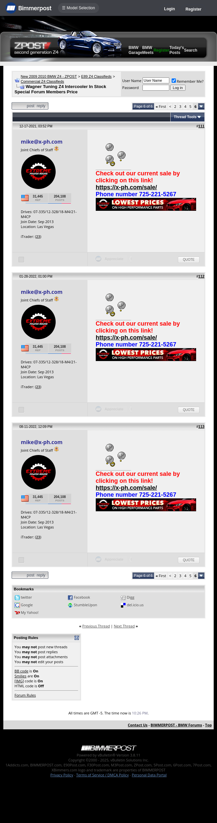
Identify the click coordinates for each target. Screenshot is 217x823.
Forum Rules (25, 695)
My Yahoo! (29, 612)
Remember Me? (188, 81)
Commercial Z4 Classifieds (42, 81)
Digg (131, 597)
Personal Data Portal (149, 774)
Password (130, 87)
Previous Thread (96, 625)
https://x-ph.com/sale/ (126, 187)
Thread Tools (185, 117)
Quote (188, 259)
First (161, 106)
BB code (21, 670)
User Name (131, 80)
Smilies (21, 675)
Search (190, 50)
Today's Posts (176, 50)
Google (27, 604)
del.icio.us (135, 604)
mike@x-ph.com (42, 141)
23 (38, 236)
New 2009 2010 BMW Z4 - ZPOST (49, 76)
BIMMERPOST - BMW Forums (176, 724)
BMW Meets (147, 50)
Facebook (82, 597)
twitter (26, 597)
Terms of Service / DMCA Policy (102, 774)
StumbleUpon (85, 604)
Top (208, 724)
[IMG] (19, 680)
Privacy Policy (61, 774)
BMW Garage (135, 50)
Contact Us (138, 724)
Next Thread (124, 625)
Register (193, 9)
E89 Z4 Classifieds (96, 76)
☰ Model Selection (78, 8)
